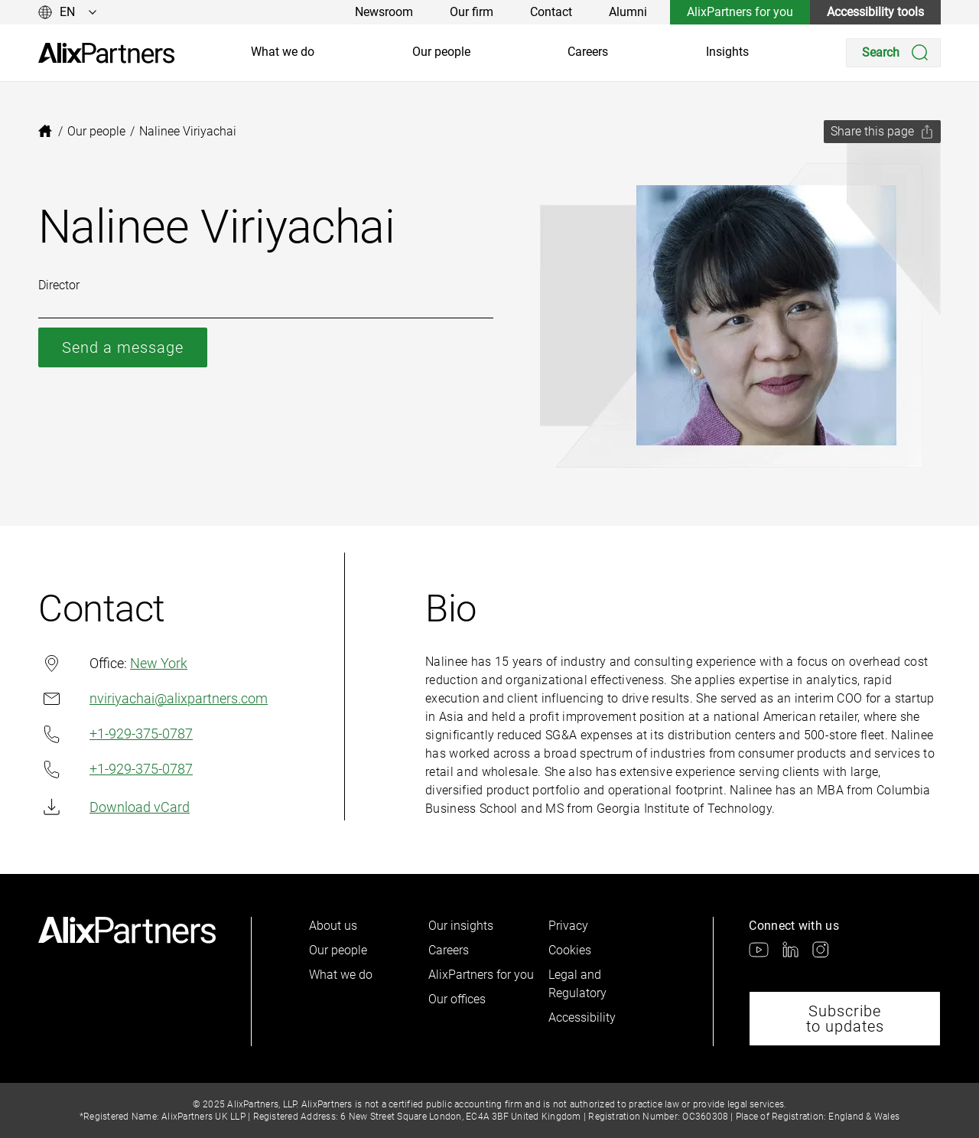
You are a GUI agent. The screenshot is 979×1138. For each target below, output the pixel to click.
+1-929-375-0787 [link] (115, 734)
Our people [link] (441, 51)
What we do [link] (282, 51)
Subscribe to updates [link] (845, 1018)
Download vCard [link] (114, 807)
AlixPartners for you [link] (740, 12)
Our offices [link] (457, 999)
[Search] (893, 52)
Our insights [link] (460, 925)
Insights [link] (727, 51)
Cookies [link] (569, 950)
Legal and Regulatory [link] (577, 983)
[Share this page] (882, 132)
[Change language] (67, 12)
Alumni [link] (628, 12)
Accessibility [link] (582, 1017)
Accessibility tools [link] (875, 12)
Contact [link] (551, 12)
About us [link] (333, 925)
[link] (106, 53)
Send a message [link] (123, 347)
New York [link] (158, 663)
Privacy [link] (568, 925)
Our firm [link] (471, 12)
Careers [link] (588, 51)
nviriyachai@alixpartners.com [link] (153, 698)
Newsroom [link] (384, 12)
